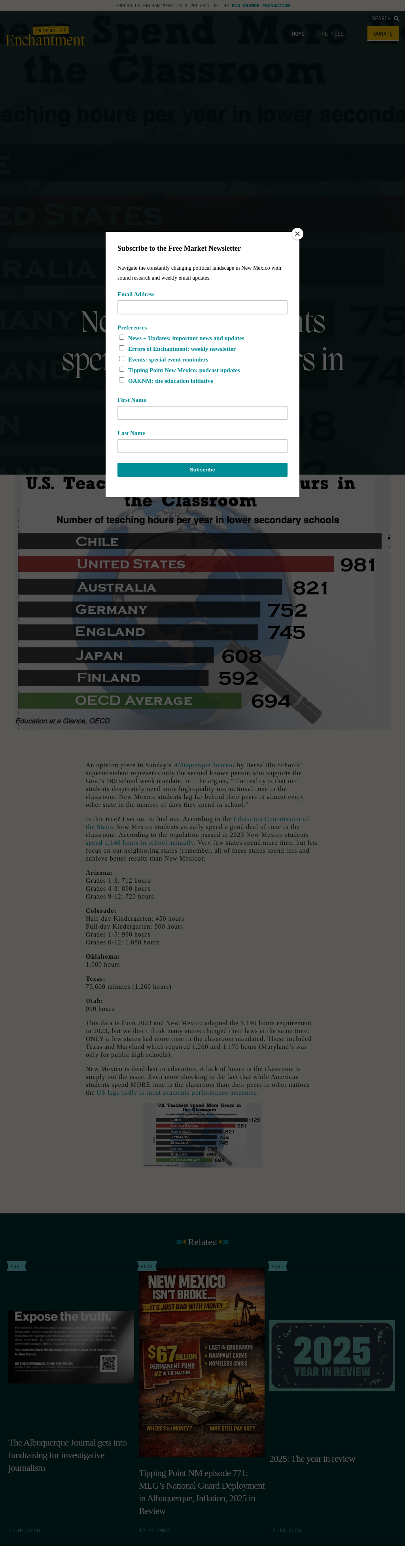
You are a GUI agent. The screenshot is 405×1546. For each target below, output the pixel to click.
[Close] (297, 234)
